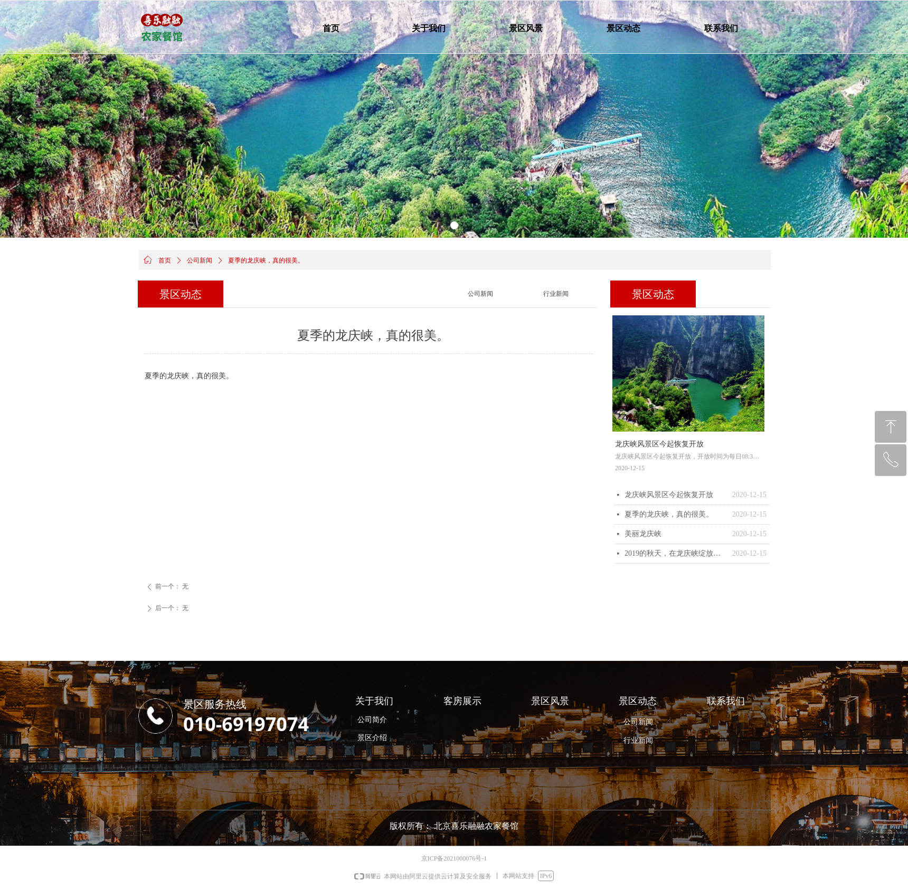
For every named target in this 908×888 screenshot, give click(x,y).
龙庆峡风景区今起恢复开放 (669, 495)
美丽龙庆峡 (643, 534)
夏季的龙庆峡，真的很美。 (669, 514)
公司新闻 (199, 260)
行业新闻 (556, 293)
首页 (164, 260)
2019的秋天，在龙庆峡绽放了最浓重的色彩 (676, 553)
